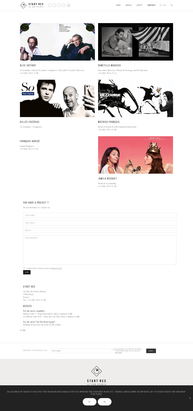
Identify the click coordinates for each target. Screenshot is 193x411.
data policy (118, 352)
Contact (152, 5)
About (140, 5)
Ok (90, 402)
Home (118, 5)
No (105, 402)
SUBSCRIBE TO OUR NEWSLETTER (35, 351)
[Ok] (190, 398)
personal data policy (57, 268)
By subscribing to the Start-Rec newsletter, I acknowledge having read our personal (128, 350)
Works (129, 5)
